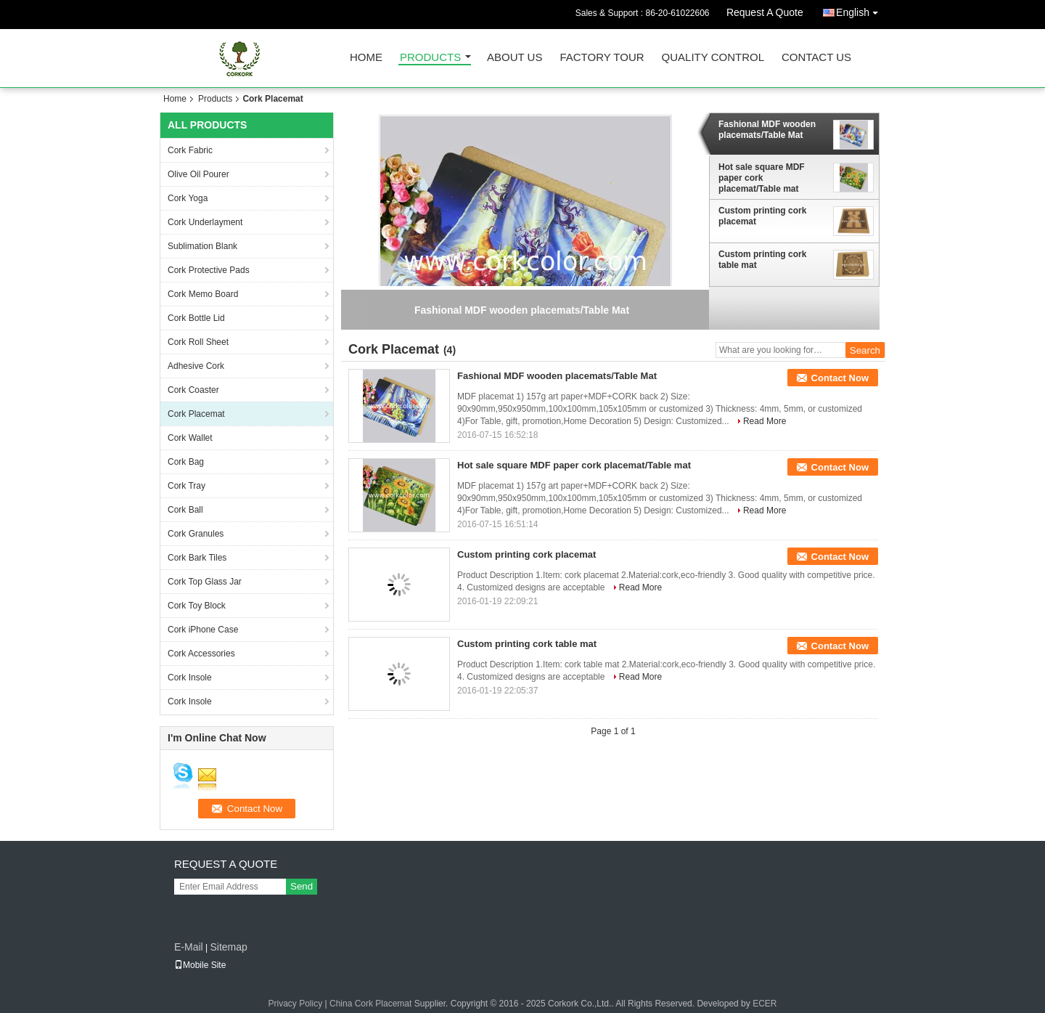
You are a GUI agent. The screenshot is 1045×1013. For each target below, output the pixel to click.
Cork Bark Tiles (197, 558)
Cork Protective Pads (209, 270)
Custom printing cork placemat (762, 216)
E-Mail (188, 947)
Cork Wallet (190, 438)
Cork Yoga (188, 198)
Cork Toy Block (197, 606)
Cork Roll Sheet (198, 342)
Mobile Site (200, 965)
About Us (514, 57)
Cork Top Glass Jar (205, 582)
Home (366, 57)
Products (430, 57)
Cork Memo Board (203, 294)
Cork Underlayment (205, 222)
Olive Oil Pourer (198, 174)
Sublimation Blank (202, 246)
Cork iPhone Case (203, 630)
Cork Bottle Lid (196, 318)
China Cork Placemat (370, 1003)
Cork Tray (186, 486)
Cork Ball (185, 510)
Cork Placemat (196, 414)
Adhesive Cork (196, 366)
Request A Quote (764, 12)
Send (301, 886)
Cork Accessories (201, 653)
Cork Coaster (193, 390)
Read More (764, 421)
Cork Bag (186, 462)
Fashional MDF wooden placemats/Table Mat (767, 129)
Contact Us (816, 57)
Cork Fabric (190, 150)
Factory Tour (602, 57)
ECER (764, 1003)
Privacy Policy (296, 1003)
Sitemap (228, 947)
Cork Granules (196, 534)
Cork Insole (190, 677)
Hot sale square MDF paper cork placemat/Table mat (761, 178)
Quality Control (713, 57)
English (860, 9)
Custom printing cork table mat (762, 259)
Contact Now (840, 378)
